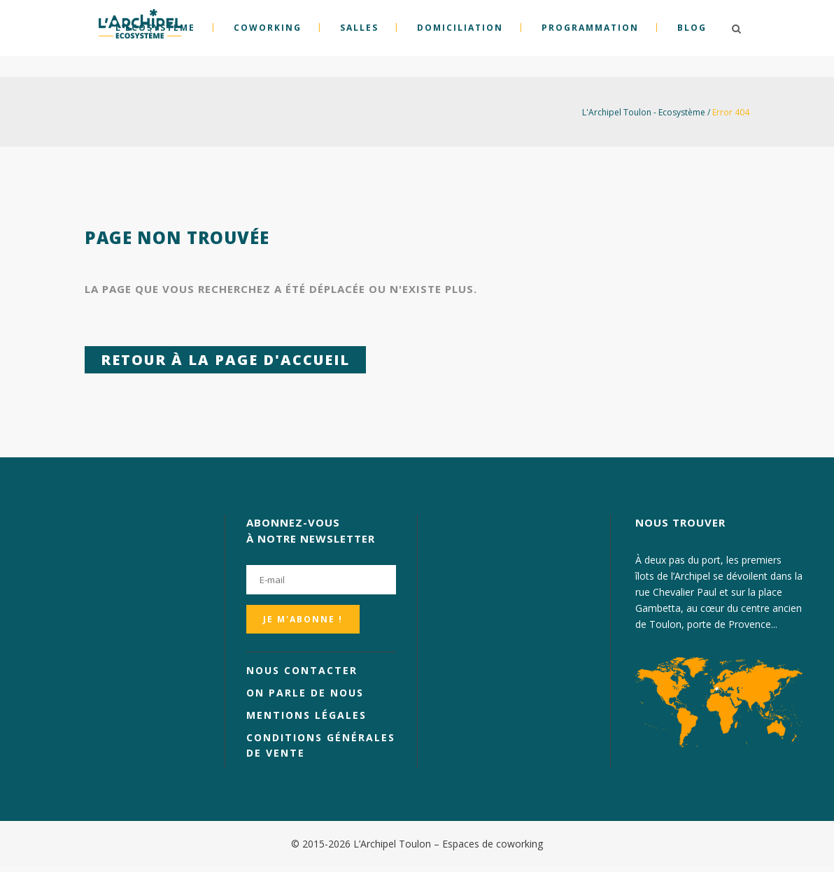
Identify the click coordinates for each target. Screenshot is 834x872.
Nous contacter (302, 670)
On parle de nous (305, 692)
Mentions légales (306, 715)
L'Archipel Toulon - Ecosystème (643, 112)
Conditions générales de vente (320, 745)
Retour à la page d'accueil (225, 359)
